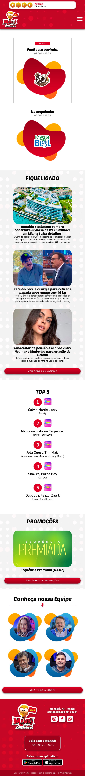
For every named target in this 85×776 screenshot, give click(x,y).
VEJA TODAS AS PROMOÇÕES (42, 580)
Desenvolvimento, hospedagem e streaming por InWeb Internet (42, 772)
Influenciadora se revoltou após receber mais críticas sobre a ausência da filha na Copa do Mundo (42, 352)
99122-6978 (42, 743)
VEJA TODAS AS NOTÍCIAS (42, 371)
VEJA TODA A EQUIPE (42, 690)
